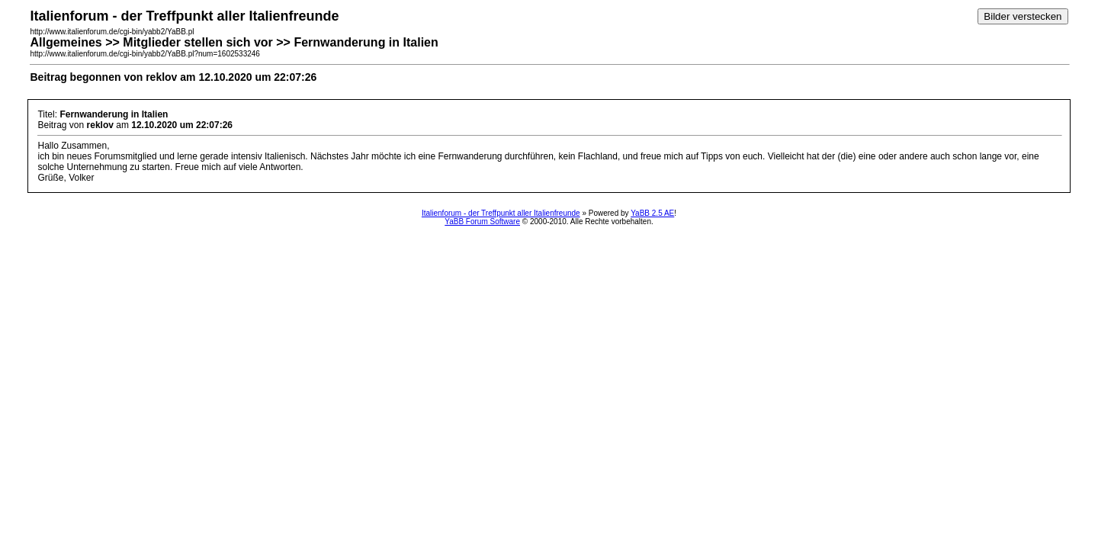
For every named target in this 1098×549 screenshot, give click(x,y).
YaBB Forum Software (482, 221)
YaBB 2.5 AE (652, 213)
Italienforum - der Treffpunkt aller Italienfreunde (501, 213)
